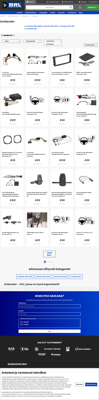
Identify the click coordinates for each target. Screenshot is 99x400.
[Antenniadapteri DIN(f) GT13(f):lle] (86, 192)
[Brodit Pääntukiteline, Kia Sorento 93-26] (12, 232)
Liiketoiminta (94, 2)
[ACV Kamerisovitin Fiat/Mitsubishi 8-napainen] (62, 152)
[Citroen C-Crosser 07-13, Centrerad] (86, 232)
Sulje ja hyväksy (91, 384)
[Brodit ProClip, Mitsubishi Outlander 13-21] (37, 112)
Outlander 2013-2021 (67, 24)
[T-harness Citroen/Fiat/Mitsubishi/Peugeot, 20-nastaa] (12, 72)
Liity (49, 329)
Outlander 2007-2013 (50, 24)
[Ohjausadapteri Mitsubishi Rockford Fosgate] (37, 72)
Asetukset (79, 384)
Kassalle (92, 7)
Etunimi (21, 308)
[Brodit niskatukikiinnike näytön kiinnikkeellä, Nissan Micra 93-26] (37, 192)
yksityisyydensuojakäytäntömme (12, 394)
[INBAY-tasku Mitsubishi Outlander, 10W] (86, 72)
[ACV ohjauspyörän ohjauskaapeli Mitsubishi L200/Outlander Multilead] (12, 192)
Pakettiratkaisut (30, 13)
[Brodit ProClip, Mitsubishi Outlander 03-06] (62, 112)
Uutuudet (61, 13)
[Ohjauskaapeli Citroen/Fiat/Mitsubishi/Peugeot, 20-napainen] (86, 112)
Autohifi (19, 13)
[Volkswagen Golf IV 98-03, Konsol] (37, 232)
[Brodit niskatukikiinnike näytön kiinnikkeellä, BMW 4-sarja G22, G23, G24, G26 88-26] (62, 192)
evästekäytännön (22, 396)
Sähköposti (22, 300)
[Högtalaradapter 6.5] (12, 152)
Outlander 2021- (31, 26)
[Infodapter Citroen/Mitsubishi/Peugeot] (12, 112)
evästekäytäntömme (62, 379)
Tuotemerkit (71, 13)
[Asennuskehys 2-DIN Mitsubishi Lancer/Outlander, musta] (62, 72)
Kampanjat (43, 13)
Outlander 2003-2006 (33, 24)
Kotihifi (52, 13)
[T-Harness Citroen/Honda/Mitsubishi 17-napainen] (37, 152)
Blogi (80, 13)
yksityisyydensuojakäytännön (39, 396)
